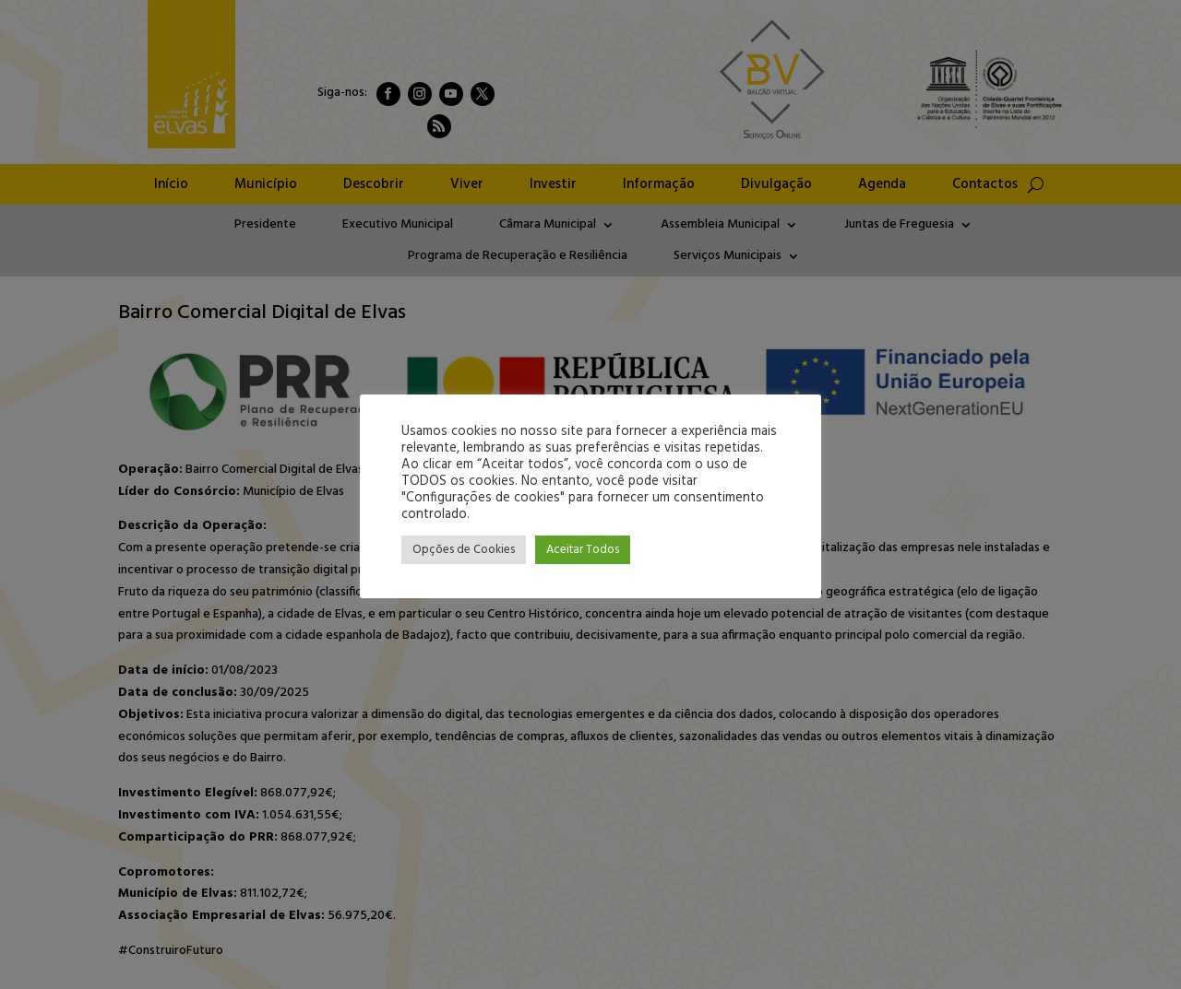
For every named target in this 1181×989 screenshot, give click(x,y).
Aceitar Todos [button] (582, 549)
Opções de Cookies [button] (463, 549)
